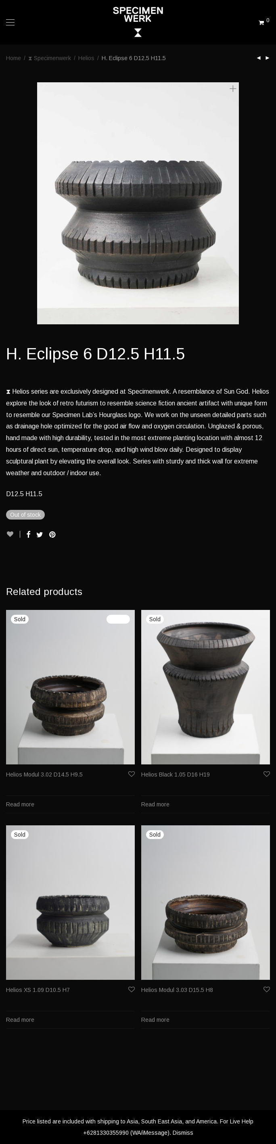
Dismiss (183, 1132)
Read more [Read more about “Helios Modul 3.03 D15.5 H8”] (155, 1020)
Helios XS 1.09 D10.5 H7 (38, 990)
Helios (86, 58)
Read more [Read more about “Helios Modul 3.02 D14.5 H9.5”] (20, 804)
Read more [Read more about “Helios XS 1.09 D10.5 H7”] (20, 1020)
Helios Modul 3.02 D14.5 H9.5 (44, 774)
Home (13, 58)
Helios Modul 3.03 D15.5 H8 (177, 990)
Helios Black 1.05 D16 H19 (175, 774)
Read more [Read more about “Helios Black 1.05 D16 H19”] (155, 804)
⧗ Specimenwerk (49, 58)
